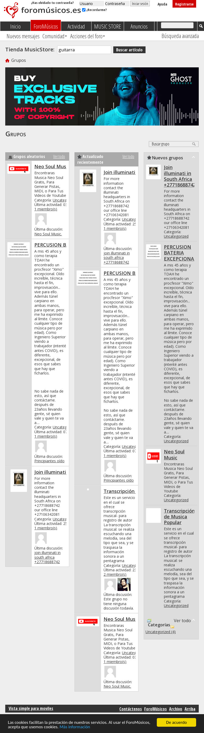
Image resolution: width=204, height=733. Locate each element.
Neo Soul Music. (48, 233)
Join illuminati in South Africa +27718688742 (180, 176)
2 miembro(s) (115, 574)
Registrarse (184, 4)
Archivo (175, 709)
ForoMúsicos (46, 26)
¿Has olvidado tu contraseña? (52, 2)
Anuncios (139, 26)
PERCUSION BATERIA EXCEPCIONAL (180, 253)
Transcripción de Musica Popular (179, 516)
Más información (75, 727)
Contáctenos (130, 709)
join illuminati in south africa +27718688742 (47, 557)
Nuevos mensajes (23, 36)
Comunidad (53, 36)
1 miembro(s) (45, 209)
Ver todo (59, 156)
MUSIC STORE (107, 26)
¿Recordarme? (94, 9)
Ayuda (162, 4)
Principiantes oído (49, 460)
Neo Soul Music (52, 166)
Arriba (190, 709)
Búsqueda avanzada (180, 36)
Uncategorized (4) (161, 631)
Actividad (76, 26)
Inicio (15, 26)
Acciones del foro (86, 36)
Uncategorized (65, 200)
